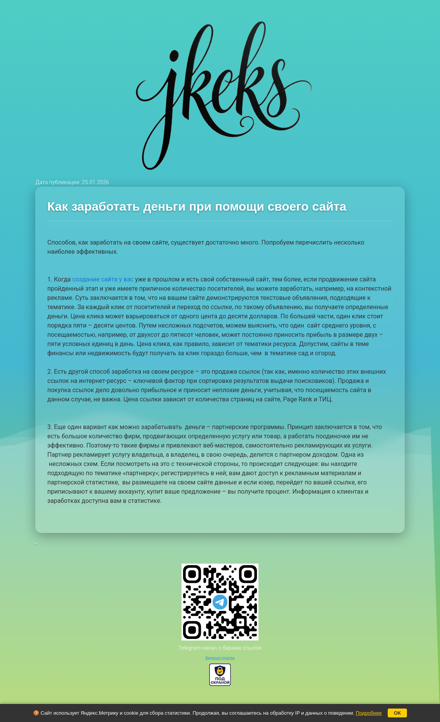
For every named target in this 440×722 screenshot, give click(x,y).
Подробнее (369, 713)
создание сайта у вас (102, 279)
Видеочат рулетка (220, 658)
